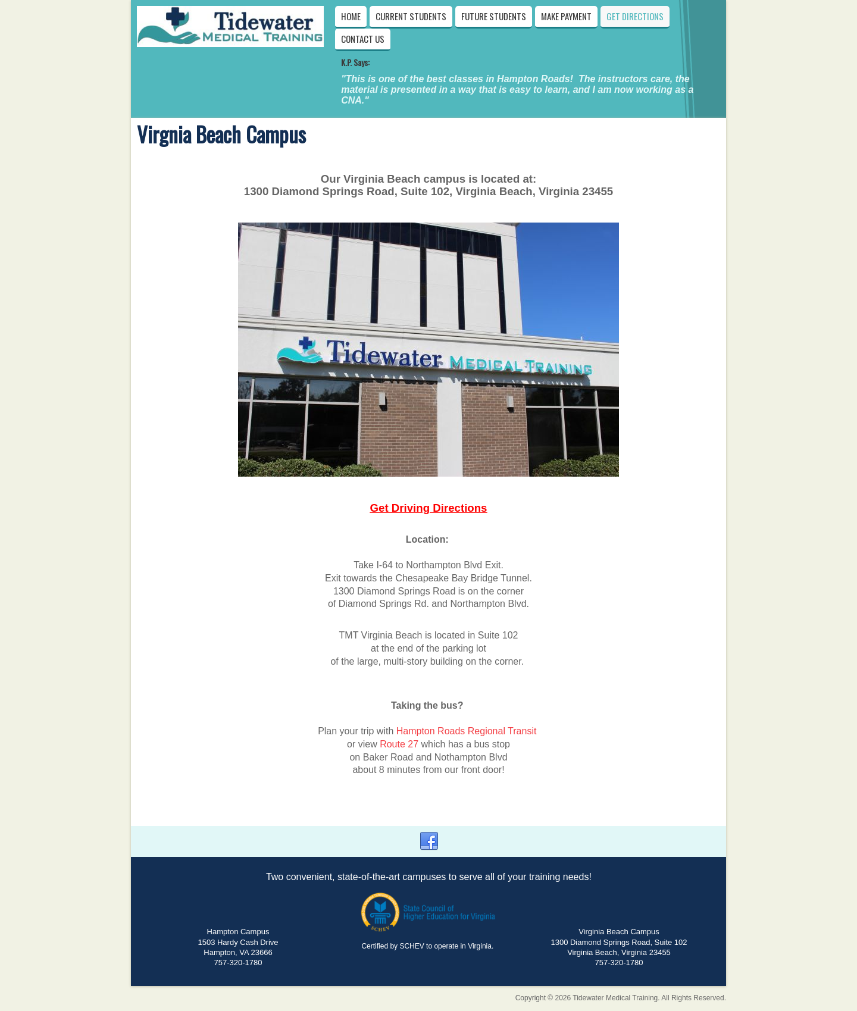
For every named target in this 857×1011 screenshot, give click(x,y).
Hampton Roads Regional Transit (466, 731)
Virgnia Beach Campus (221, 133)
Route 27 (399, 744)
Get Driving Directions (428, 508)
